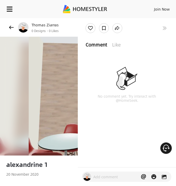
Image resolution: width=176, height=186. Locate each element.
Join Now (162, 9)
